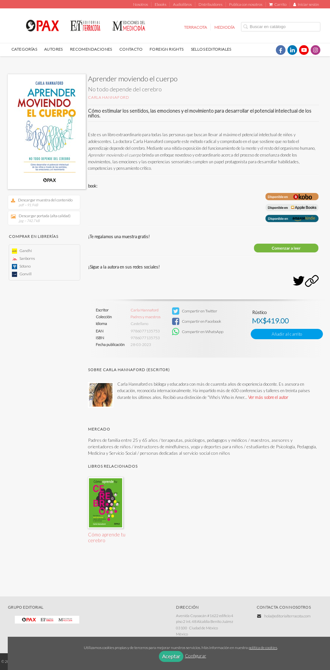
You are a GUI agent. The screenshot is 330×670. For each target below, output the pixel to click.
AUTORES (53, 49)
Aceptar (171, 656)
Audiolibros (182, 4)
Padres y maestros (145, 317)
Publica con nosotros (245, 4)
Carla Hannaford (108, 97)
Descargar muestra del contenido (42, 202)
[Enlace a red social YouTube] (304, 50)
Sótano (21, 266)
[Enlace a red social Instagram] (315, 50)
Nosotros (140, 4)
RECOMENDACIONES (91, 49)
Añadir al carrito (287, 334)
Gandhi (22, 250)
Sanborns (23, 258)
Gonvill (22, 273)
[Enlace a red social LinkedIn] (292, 50)
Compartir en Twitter (194, 311)
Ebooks (160, 4)
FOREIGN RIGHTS (167, 49)
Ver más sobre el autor (268, 397)
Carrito (277, 4)
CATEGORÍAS (24, 49)
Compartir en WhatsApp (197, 332)
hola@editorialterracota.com (287, 616)
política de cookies (262, 647)
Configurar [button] (195, 655)
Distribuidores (210, 4)
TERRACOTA (195, 27)
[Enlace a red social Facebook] (281, 50)
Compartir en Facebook (196, 321)
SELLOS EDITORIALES (211, 49)
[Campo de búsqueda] (280, 26)
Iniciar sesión (306, 4)
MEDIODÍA (224, 27)
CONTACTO (130, 49)
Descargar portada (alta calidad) (42, 218)
